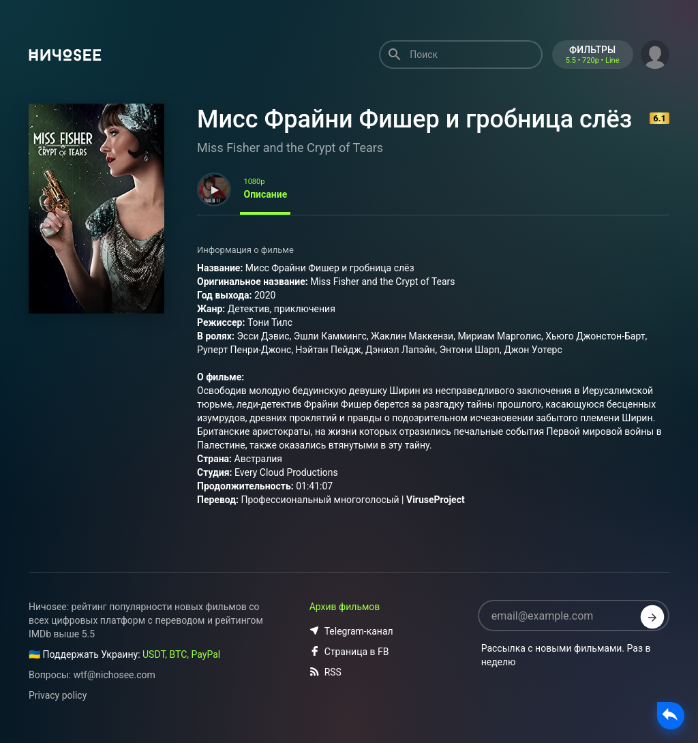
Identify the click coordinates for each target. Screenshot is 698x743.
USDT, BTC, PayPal (181, 654)
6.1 (659, 118)
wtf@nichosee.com (114, 674)
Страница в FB (349, 651)
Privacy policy (58, 695)
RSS (325, 672)
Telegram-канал (351, 631)
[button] (655, 53)
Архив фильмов (344, 606)
